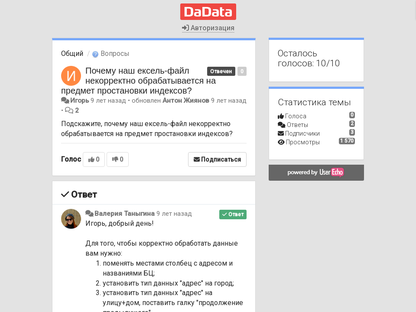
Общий (72, 53)
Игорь (79, 100)
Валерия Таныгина (124, 214)
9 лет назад (174, 214)
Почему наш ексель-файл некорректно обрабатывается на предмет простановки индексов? (138, 80)
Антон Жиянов (185, 100)
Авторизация (208, 28)
